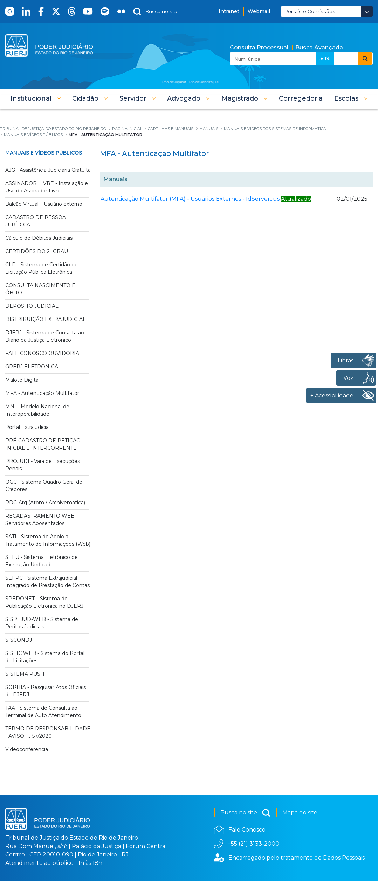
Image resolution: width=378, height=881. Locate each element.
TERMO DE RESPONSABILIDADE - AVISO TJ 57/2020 (47, 732)
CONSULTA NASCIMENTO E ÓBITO (40, 289)
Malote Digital (22, 380)
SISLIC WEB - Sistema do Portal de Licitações (44, 657)
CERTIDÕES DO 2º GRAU (36, 251)
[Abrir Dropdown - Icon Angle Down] (367, 11)
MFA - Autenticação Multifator (42, 393)
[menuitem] (301, 98)
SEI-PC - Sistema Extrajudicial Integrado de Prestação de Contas (47, 581)
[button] (36, 98)
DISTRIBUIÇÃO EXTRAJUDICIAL (45, 319)
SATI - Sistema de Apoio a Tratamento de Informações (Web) (47, 540)
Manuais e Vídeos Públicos (43, 153)
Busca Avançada (319, 47)
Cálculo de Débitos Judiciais (39, 238)
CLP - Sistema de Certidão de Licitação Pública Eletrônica (41, 268)
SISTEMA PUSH (24, 674)
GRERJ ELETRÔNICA (31, 366)
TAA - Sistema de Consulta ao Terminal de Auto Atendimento (43, 711)
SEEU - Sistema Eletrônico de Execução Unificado (41, 561)
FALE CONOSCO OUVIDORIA (42, 353)
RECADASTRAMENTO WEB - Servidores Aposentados (41, 519)
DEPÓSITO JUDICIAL (32, 306)
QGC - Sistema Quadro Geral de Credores (43, 485)
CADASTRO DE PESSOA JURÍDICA (35, 221)
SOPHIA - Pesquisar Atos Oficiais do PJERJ (45, 691)
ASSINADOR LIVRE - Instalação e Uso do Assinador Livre (46, 187)
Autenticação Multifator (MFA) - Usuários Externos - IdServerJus (190, 199)
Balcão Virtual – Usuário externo (43, 204)
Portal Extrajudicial (27, 427)
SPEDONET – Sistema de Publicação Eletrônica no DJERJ (44, 602)
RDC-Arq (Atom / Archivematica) (45, 502)
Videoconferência (26, 749)
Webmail (259, 11)
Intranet (229, 11)
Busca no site (245, 812)
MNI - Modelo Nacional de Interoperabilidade (37, 410)
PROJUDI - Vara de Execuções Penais (42, 465)
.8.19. (324, 58)
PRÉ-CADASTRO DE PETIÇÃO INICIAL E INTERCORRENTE (43, 444)
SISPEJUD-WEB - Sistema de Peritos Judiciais (41, 623)
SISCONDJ (18, 640)
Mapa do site (299, 812)
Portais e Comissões (309, 11)
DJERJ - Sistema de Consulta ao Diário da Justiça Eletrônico (44, 336)
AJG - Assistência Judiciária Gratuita (48, 170)
